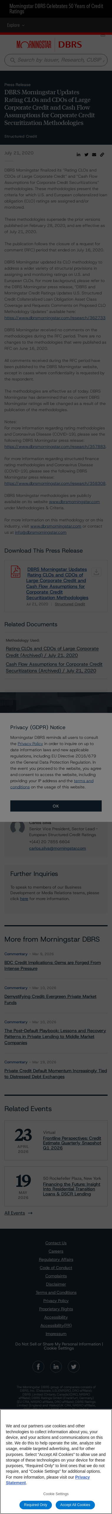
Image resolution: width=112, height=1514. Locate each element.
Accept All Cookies (75, 1505)
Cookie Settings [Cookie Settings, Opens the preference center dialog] (56, 1494)
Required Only (35, 1505)
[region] (56, 1461)
